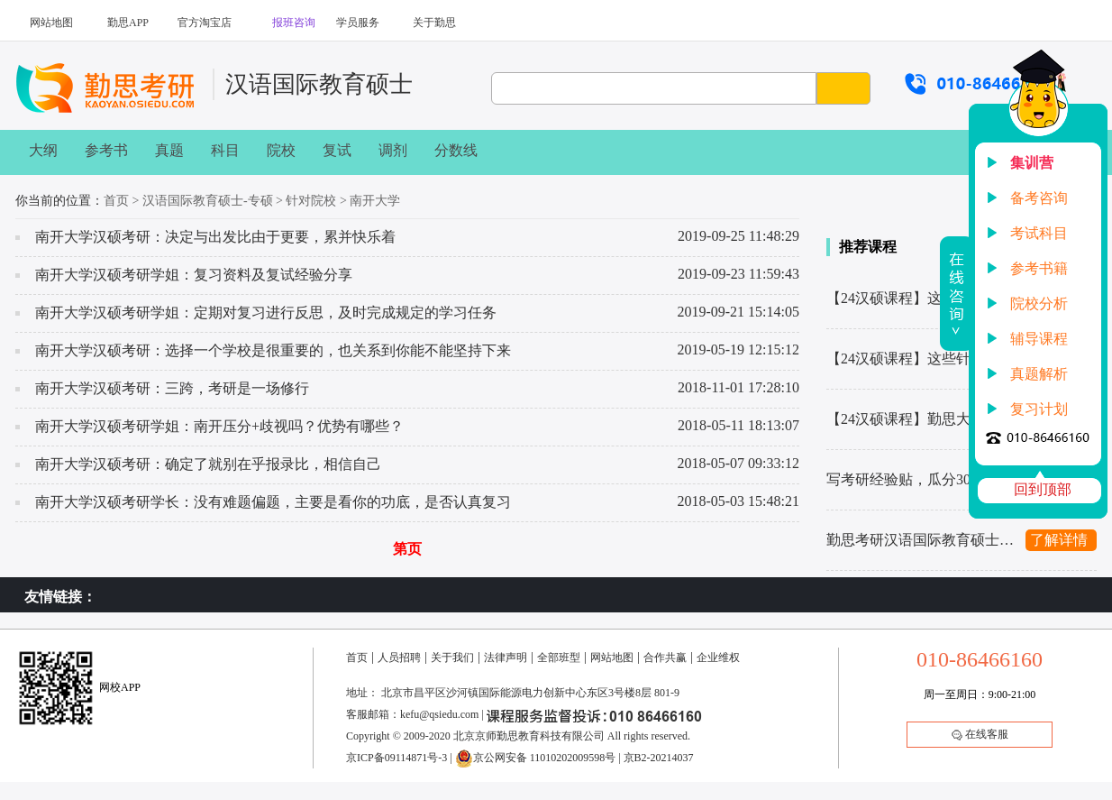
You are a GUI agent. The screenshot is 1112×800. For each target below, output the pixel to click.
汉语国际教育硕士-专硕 (207, 200)
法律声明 (505, 657)
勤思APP (128, 22)
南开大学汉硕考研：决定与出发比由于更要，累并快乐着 (215, 236)
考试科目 (1039, 233)
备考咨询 (1039, 198)
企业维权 (718, 657)
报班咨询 (293, 22)
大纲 (43, 150)
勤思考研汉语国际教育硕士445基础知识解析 (921, 539)
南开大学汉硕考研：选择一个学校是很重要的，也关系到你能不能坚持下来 (273, 350)
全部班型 (558, 657)
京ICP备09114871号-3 (396, 757)
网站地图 (51, 22)
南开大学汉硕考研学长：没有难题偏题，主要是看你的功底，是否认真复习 (273, 502)
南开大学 (375, 200)
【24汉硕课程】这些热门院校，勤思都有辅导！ (921, 298)
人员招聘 (399, 657)
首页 (116, 200)
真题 (169, 150)
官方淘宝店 (205, 22)
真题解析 (1039, 374)
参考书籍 (1039, 268)
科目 (225, 150)
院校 (281, 150)
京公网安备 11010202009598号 (535, 757)
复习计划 (1039, 409)
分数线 (456, 150)
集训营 (1031, 162)
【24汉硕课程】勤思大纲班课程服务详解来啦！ (921, 419)
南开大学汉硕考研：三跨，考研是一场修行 (172, 388)
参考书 (106, 150)
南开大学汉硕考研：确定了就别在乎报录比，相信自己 (208, 464)
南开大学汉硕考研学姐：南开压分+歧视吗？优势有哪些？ (219, 426)
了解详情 (1059, 539)
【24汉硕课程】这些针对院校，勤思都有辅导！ (921, 358)
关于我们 (452, 657)
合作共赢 (665, 657)
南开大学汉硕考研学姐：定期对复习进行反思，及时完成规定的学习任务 (266, 312)
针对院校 (311, 200)
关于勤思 (434, 22)
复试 (337, 150)
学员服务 (357, 22)
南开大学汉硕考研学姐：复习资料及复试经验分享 (193, 274)
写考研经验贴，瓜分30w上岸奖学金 (921, 479)
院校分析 (1039, 303)
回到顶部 (1042, 489)
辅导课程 (1039, 338)
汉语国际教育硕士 (319, 84)
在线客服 (980, 734)
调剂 (392, 150)
